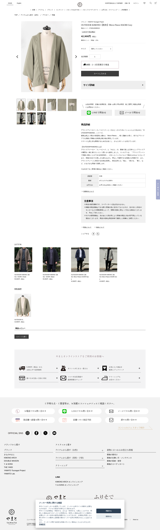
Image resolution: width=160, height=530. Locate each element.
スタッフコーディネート (90, 10)
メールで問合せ (130, 113)
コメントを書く (21, 337)
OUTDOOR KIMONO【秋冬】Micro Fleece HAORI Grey (108, 277)
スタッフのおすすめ (72, 10)
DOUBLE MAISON (11, 461)
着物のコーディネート (116, 464)
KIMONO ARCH (10, 458)
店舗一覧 (127, 3)
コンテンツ (59, 10)
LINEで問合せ (96, 113)
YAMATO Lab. (9, 474)
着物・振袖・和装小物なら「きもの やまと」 (79, 4)
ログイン (136, 3)
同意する (109, 511)
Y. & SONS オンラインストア (67, 485)
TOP (16, 15)
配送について (87, 227)
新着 (33, 10)
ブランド (50, 10)
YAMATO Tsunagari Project (14, 470)
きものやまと (9, 455)
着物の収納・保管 (114, 461)
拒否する (109, 516)
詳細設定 (42, 524)
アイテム (41, 10)
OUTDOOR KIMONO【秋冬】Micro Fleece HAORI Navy (80, 277)
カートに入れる (100, 73)
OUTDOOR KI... (19, 319)
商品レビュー (20, 328)
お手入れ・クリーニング (109, 10)
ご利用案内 (124, 10)
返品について (100, 227)
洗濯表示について (88, 191)
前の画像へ (17, 56)
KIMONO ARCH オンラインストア (69, 482)
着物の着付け (112, 455)
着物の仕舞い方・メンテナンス (119, 458)
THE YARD (8, 467)
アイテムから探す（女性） (30, 15)
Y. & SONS (8, 464)
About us (135, 519)
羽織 (53, 15)
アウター (45, 15)
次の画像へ (75, 56)
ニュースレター (31, 519)
